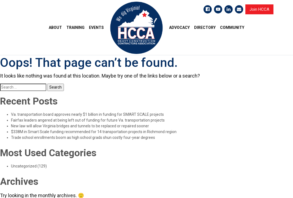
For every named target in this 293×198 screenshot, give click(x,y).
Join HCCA (259, 9)
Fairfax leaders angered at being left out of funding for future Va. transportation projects (88, 120)
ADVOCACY (179, 27)
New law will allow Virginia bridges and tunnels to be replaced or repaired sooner (80, 126)
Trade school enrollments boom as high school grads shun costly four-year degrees (83, 137)
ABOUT (55, 27)
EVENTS (96, 27)
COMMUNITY (232, 27)
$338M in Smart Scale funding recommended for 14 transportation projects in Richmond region (94, 132)
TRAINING (75, 27)
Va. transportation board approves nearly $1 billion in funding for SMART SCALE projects (87, 114)
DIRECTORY (205, 27)
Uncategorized (24, 166)
